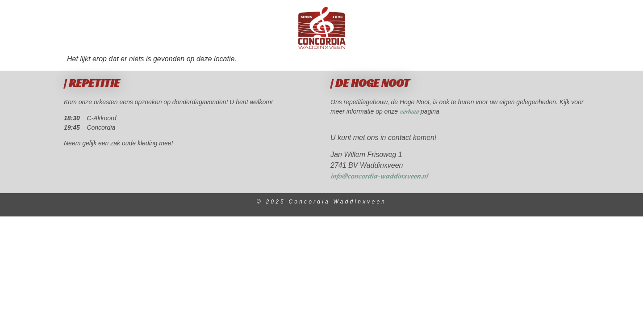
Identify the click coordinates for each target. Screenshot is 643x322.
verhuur (410, 112)
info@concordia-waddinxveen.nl (379, 176)
